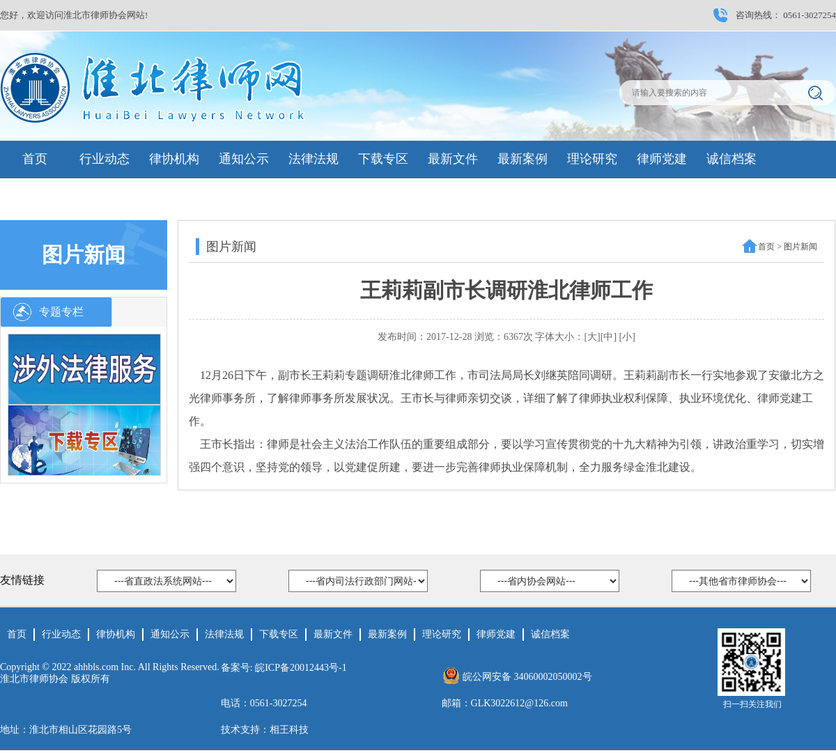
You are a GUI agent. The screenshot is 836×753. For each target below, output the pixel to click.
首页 (34, 159)
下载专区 (383, 159)
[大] (592, 337)
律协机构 (174, 159)
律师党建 (662, 159)
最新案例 (522, 159)
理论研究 (592, 159)
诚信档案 (731, 159)
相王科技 (289, 729)
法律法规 (313, 159)
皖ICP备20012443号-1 (300, 667)
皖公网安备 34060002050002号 (527, 677)
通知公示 (244, 159)
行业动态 (104, 159)
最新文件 (453, 159)
